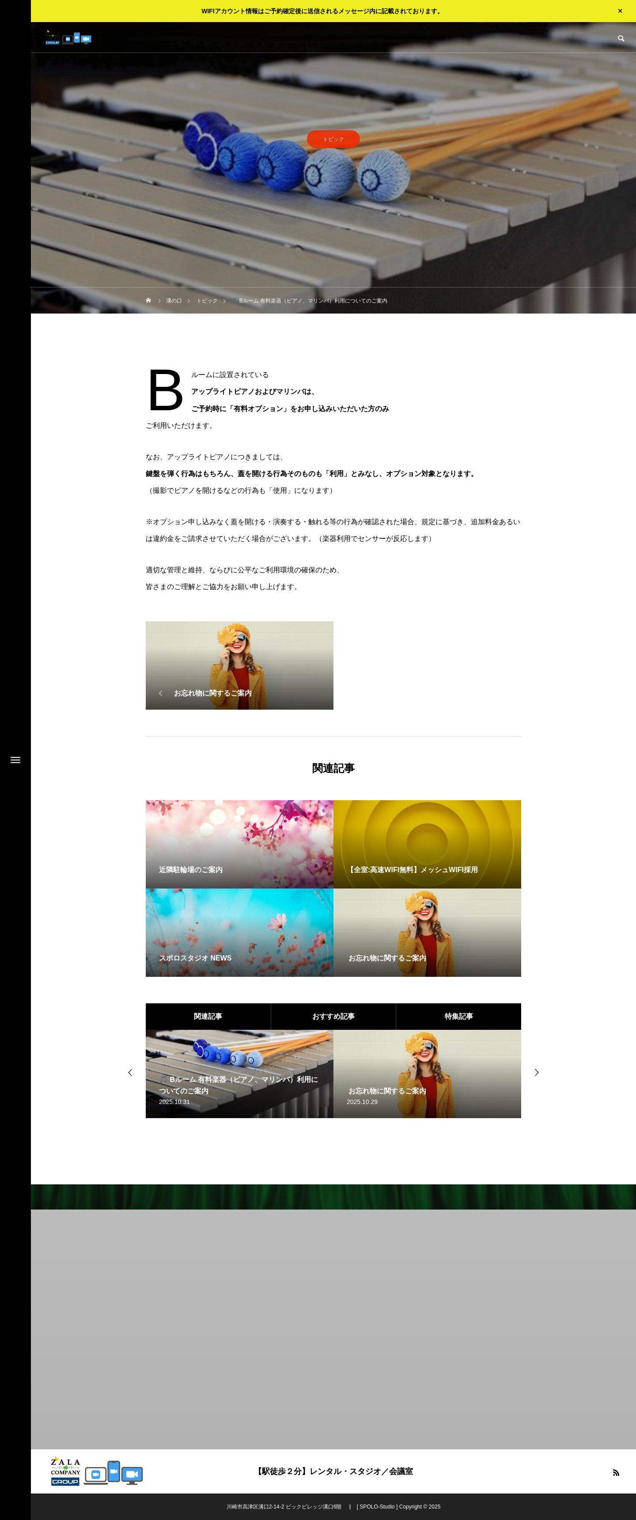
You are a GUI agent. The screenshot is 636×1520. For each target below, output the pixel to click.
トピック (333, 142)
